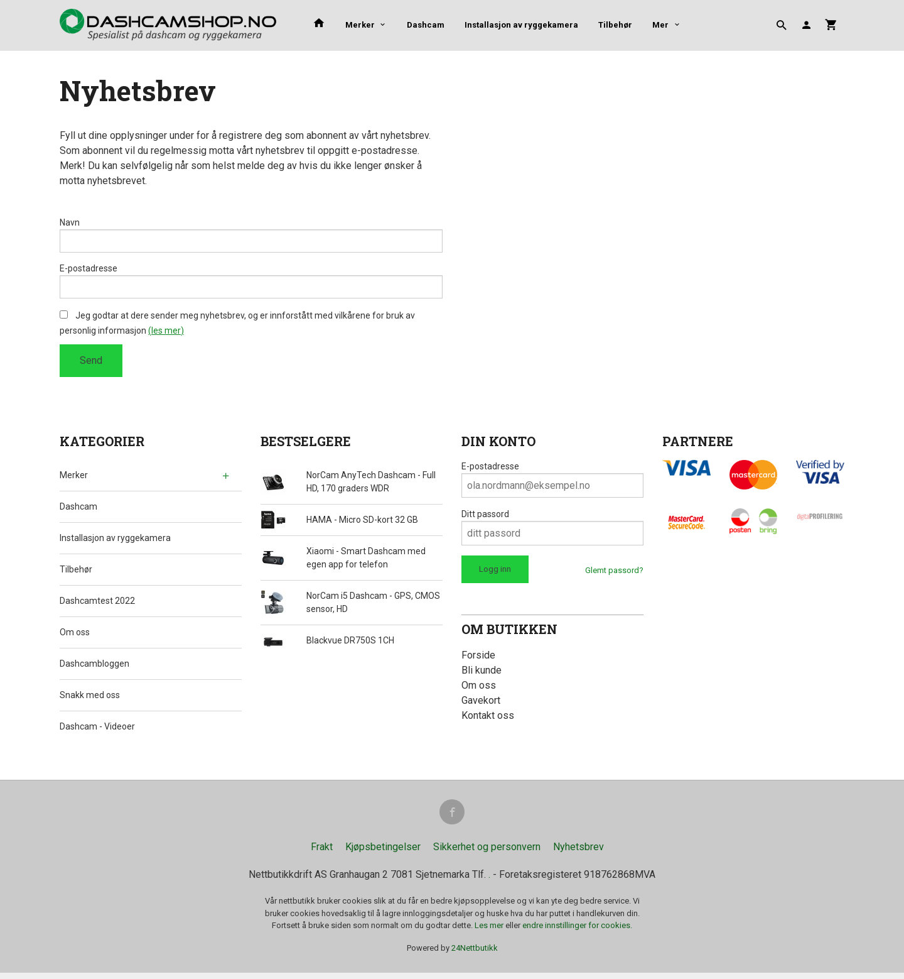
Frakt (322, 853)
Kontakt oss (487, 719)
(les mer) (166, 334)
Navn (70, 222)
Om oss (75, 636)
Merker (360, 25)
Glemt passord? (614, 574)
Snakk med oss (90, 699)
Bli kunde (481, 674)
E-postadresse (88, 270)
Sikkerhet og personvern (487, 853)
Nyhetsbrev (578, 853)
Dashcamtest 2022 (97, 604)
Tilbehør (615, 25)
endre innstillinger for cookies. (577, 931)
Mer (660, 25)
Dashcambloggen (94, 667)
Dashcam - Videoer (97, 730)
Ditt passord (485, 518)
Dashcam (425, 25)
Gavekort (480, 704)
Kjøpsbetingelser (383, 853)
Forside (478, 659)
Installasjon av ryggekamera (521, 25)
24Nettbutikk (474, 953)
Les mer (490, 931)
